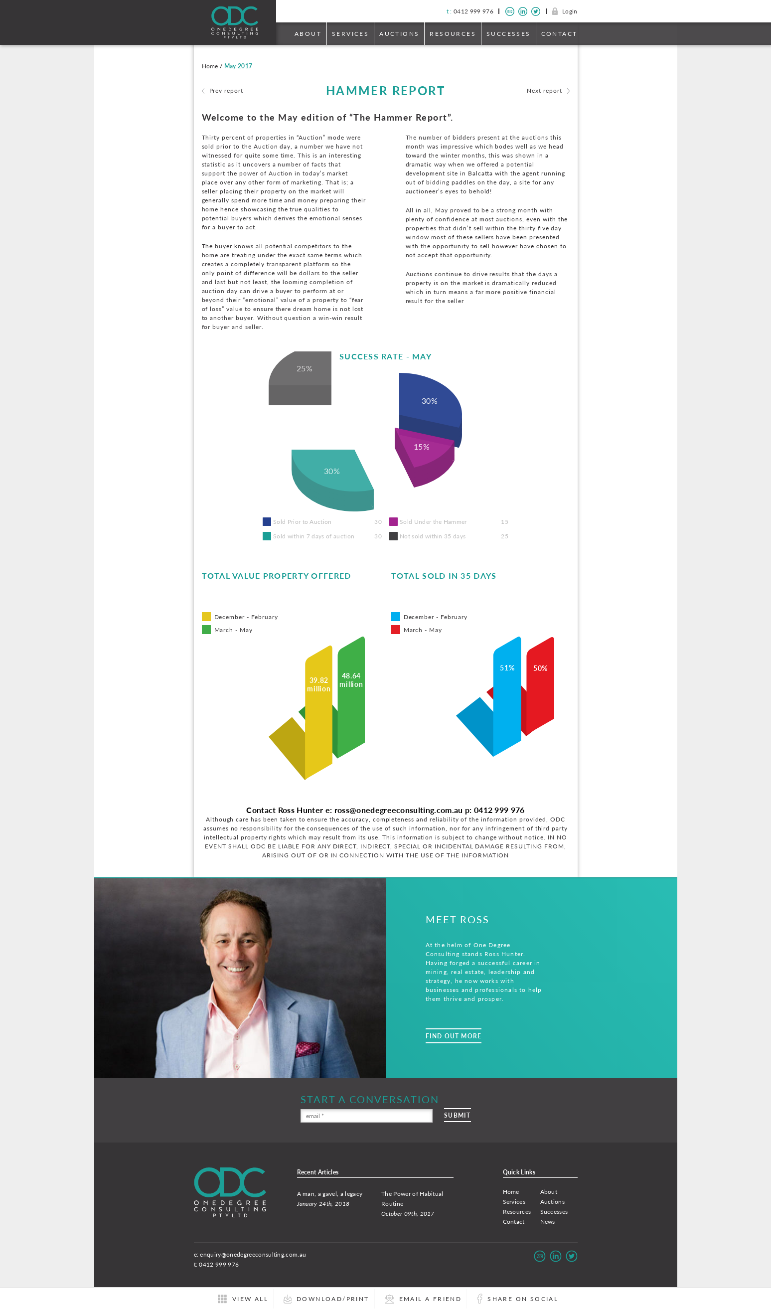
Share (522, 1299)
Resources (453, 33)
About (308, 33)
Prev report (226, 90)
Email (430, 1299)
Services (350, 33)
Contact (559, 33)
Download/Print (333, 1299)
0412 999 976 (470, 11)
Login (570, 11)
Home (511, 1191)
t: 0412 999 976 (216, 1264)
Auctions (399, 33)
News (547, 1221)
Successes (508, 33)
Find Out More (454, 1036)
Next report (544, 90)
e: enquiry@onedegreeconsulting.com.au (250, 1254)
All (250, 1299)
